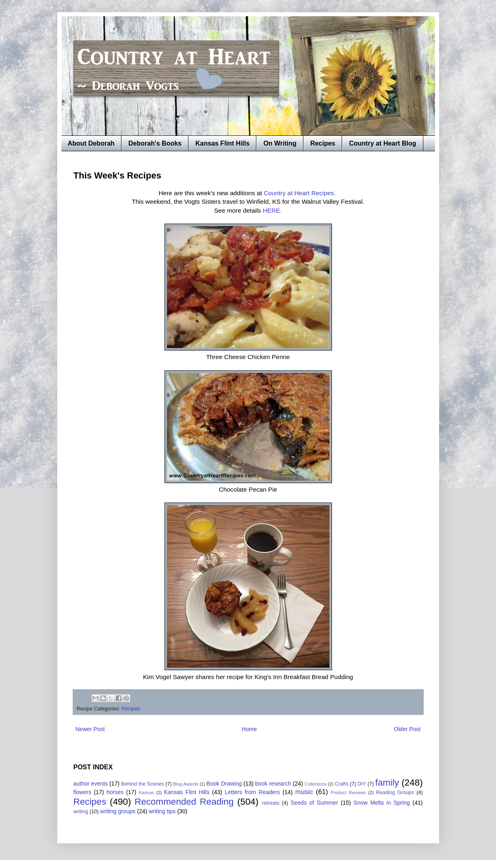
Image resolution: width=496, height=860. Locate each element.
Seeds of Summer (314, 802)
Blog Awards (185, 784)
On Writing (279, 143)
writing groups (117, 811)
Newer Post (90, 729)
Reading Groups (395, 792)
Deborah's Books (155, 143)
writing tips (162, 811)
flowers (82, 792)
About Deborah (91, 143)
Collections (316, 784)
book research (273, 783)
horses (114, 792)
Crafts (342, 784)
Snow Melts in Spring (381, 802)
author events (91, 783)
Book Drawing (224, 783)
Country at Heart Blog (382, 143)
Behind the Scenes (142, 784)
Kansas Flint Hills (222, 143)
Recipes (322, 143)
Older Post (407, 729)
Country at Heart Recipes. (300, 192)
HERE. (272, 210)
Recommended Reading (184, 802)
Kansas (146, 792)
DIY (361, 784)
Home (249, 729)
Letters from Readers (252, 792)
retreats (270, 803)
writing (81, 811)
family (387, 782)
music (304, 792)
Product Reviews (348, 792)
